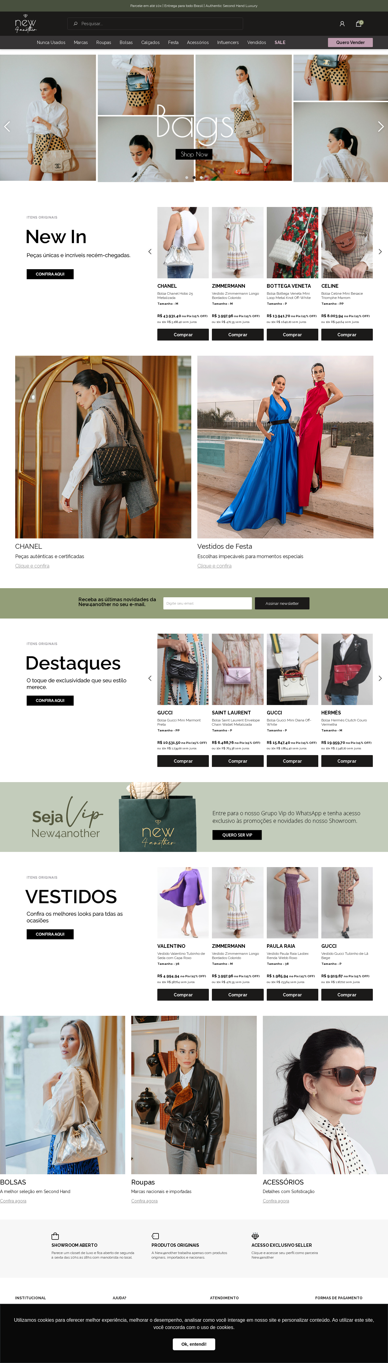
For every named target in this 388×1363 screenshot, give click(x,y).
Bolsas (126, 42)
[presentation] (7, 126)
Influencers (228, 42)
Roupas (103, 42)
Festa (173, 42)
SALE (280, 42)
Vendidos (256, 42)
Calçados (150, 42)
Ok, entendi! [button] (193, 1344)
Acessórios (198, 42)
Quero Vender (350, 42)
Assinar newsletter (282, 603)
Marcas (81, 42)
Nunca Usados (51, 42)
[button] (186, 178)
